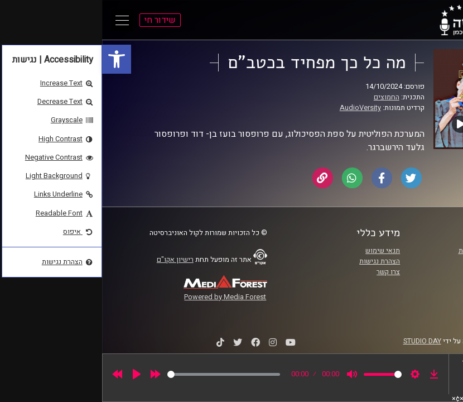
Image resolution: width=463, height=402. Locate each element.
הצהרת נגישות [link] (277, 261)
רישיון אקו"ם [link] (73, 260)
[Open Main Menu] (20, 20)
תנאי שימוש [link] (280, 251)
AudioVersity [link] (258, 108)
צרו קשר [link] (286, 272)
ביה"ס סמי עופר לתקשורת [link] (393, 251)
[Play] (35, 374)
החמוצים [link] (284, 97)
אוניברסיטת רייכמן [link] (404, 261)
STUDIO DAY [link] (320, 341)
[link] (14, 59)
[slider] (121, 374)
